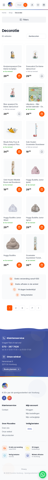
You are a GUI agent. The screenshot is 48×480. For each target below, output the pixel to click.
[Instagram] (9, 398)
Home (4, 13)
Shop (11, 13)
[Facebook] (4, 398)
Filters (24, 19)
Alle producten (8, 435)
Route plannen (11, 369)
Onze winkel (7, 432)
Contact (5, 410)
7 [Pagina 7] (32, 308)
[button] (42, 474)
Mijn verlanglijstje (33, 417)
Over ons (5, 428)
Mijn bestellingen (32, 413)
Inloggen (29, 410)
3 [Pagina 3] (22, 308)
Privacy (24, 469)
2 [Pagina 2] (15, 308)
